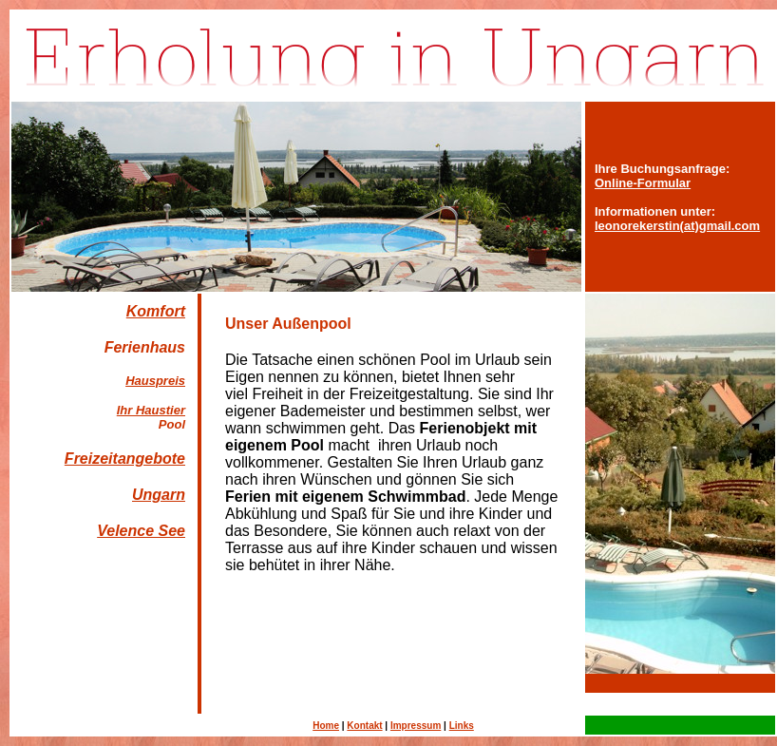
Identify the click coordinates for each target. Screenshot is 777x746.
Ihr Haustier (151, 410)
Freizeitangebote (125, 458)
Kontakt (364, 725)
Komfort (155, 311)
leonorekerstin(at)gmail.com (677, 226)
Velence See (141, 531)
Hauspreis (155, 380)
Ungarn (158, 495)
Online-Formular (643, 183)
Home (326, 725)
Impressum (415, 725)
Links (461, 725)
